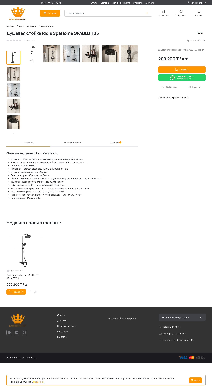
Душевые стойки (46, 26)
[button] (13, 133)
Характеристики (72, 168)
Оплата (61, 341)
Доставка (62, 346)
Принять (195, 380)
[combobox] (108, 13)
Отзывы (116, 168)
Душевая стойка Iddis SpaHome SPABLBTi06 (22, 303)
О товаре (28, 168)
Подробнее (38, 381)
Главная (10, 26)
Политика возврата (67, 352)
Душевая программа (26, 26)
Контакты (62, 363)
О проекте (62, 357)
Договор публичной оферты (122, 344)
